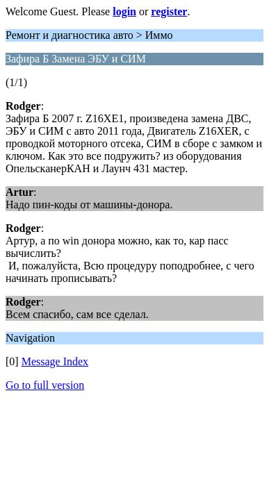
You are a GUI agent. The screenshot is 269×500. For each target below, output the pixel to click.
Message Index (55, 361)
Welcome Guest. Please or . (98, 11)
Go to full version (45, 385)
